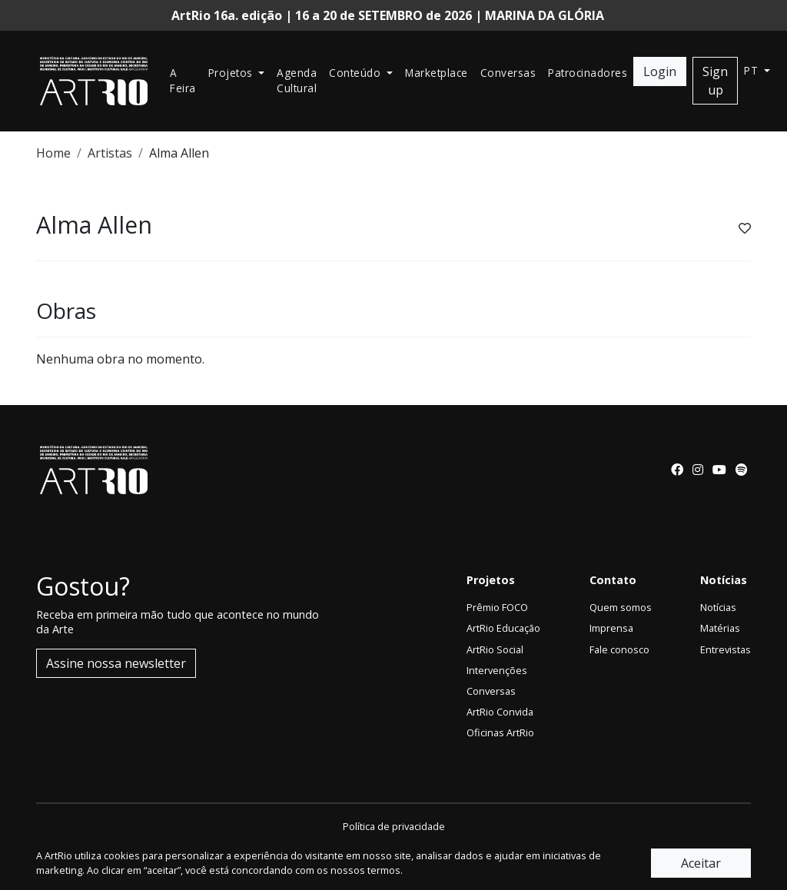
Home (53, 152)
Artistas (110, 152)
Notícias (718, 607)
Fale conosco (619, 649)
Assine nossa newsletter (116, 663)
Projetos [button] (232, 72)
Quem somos (620, 607)
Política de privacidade (394, 826)
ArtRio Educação (503, 628)
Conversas (508, 72)
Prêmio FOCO (497, 607)
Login (659, 71)
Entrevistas (725, 649)
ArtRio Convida (500, 712)
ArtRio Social (495, 649)
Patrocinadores (587, 72)
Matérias (720, 628)
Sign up (715, 80)
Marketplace (436, 72)
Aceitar (701, 863)
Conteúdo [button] (356, 72)
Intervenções (497, 670)
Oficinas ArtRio (500, 732)
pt (753, 70)
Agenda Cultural (297, 80)
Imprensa (611, 628)
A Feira (183, 80)
